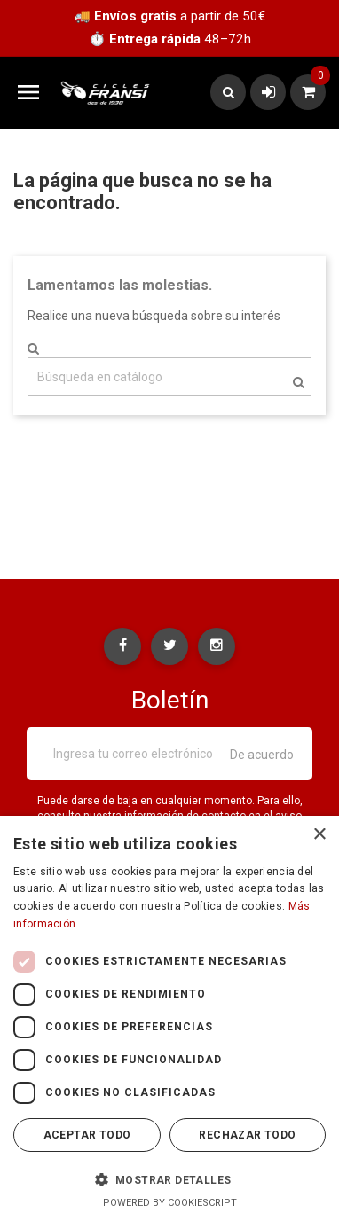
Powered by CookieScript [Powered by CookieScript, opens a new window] (170, 1203)
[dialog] (169, 1018)
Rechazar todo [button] (247, 1135)
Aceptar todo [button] (87, 1135)
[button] (169, 1179)
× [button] (319, 834)
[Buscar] (169, 376)
